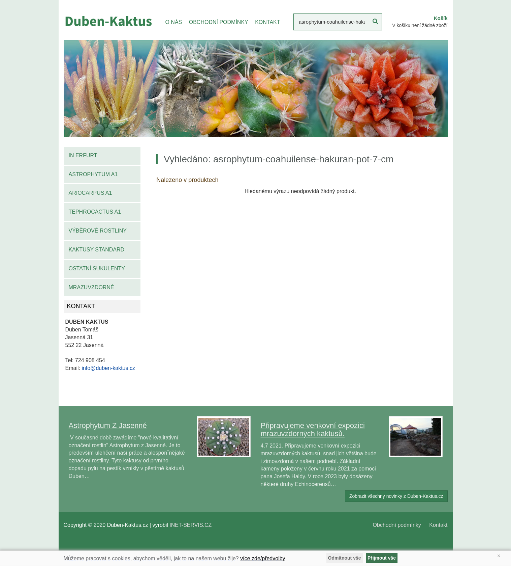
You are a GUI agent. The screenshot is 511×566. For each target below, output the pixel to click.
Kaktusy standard (97, 249)
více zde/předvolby (262, 558)
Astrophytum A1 (93, 174)
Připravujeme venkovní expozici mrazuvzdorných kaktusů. (313, 429)
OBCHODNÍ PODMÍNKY (218, 22)
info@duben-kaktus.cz (108, 368)
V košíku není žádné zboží (419, 25)
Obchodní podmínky (397, 525)
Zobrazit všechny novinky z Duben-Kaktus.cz (396, 496)
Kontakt (438, 525)
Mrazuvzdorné (91, 287)
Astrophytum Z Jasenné (108, 425)
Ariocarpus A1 (90, 193)
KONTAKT (267, 22)
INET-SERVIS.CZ (190, 525)
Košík (441, 18)
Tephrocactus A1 (95, 212)
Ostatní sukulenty (97, 268)
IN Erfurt (83, 155)
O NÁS (173, 22)
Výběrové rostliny (98, 231)
